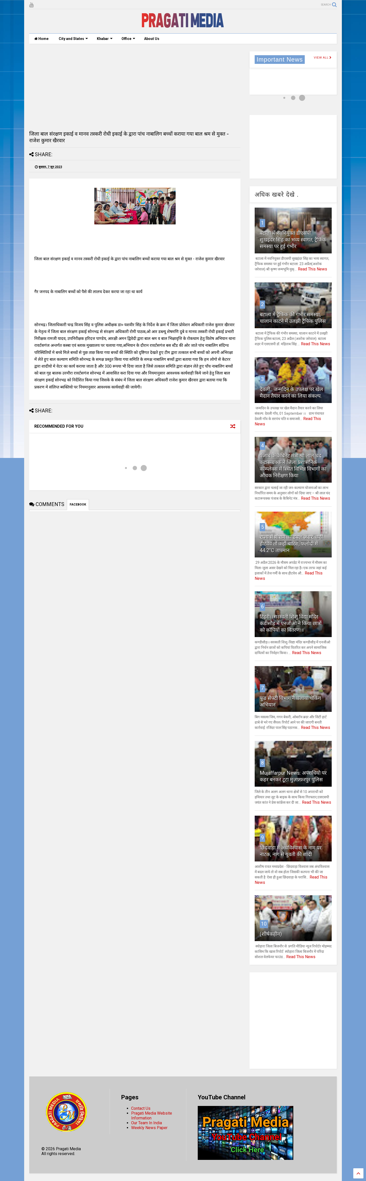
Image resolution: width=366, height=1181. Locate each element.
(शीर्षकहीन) (271, 934)
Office (128, 39)
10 (264, 924)
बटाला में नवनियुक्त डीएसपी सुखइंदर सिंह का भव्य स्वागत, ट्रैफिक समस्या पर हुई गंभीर (293, 239)
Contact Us (140, 1108)
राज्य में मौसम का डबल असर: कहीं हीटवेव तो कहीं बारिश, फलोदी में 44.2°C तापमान (291, 543)
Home (41, 39)
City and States (73, 39)
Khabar (105, 39)
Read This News (312, 269)
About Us (151, 39)
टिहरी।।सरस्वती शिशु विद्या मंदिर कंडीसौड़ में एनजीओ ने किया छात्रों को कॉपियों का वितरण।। (291, 623)
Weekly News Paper (149, 1127)
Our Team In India (146, 1122)
